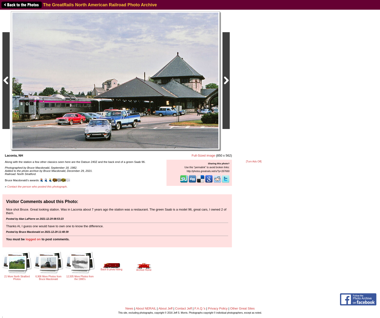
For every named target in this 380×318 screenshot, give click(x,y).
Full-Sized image (203, 155)
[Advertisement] (253, 85)
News (129, 308)
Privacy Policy (218, 308)
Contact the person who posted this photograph (37, 186)
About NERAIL (146, 308)
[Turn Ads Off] (253, 161)
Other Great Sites (242, 308)
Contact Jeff (183, 308)
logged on (33, 239)
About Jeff (165, 308)
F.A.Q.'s (199, 308)
